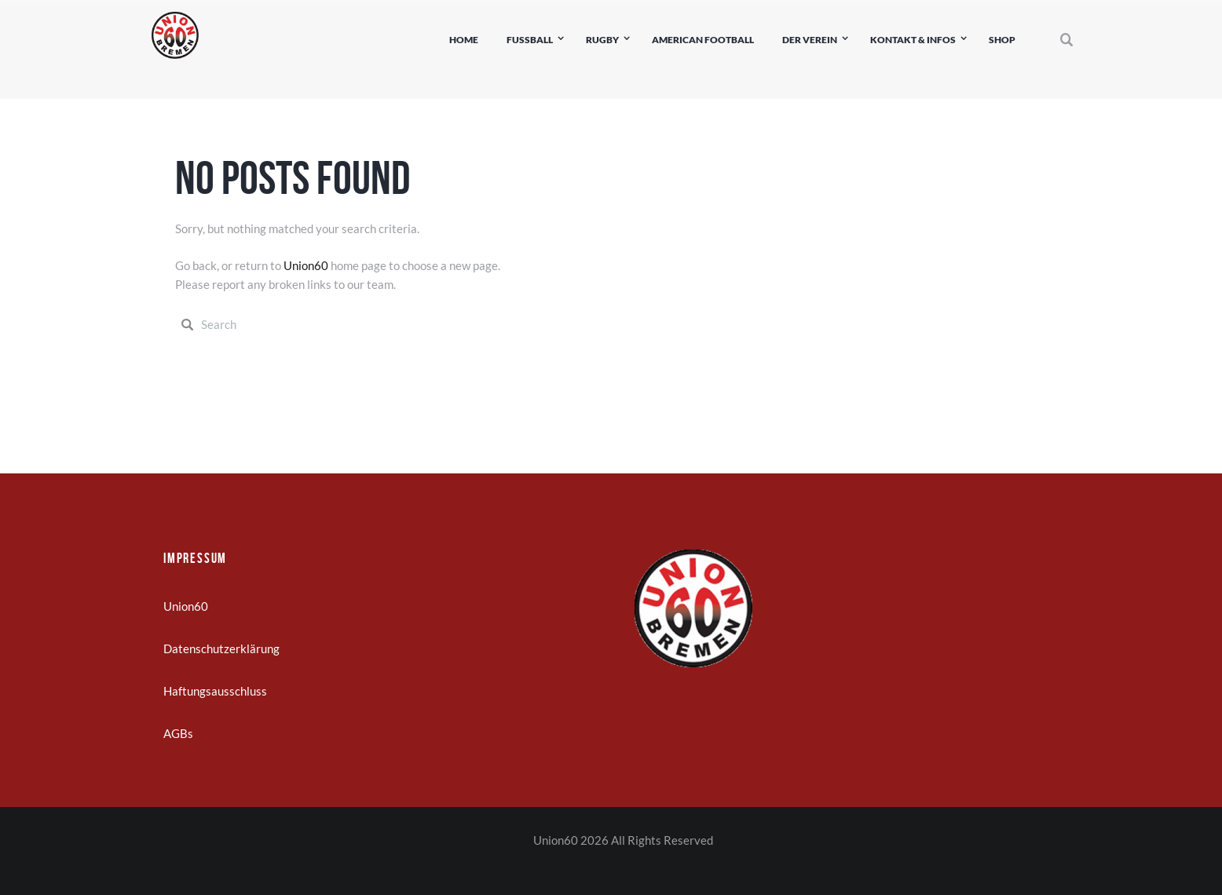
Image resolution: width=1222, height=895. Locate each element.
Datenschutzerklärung (221, 648)
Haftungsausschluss (215, 691)
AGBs (178, 733)
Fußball (530, 40)
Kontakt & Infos (913, 40)
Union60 (306, 265)
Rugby (602, 40)
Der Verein (809, 40)
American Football (703, 40)
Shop (1002, 40)
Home (463, 40)
